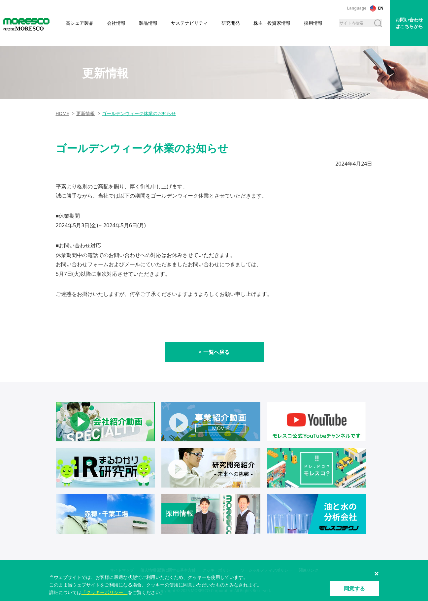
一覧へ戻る (216, 352)
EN (380, 8)
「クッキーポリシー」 (105, 592)
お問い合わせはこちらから (409, 22)
